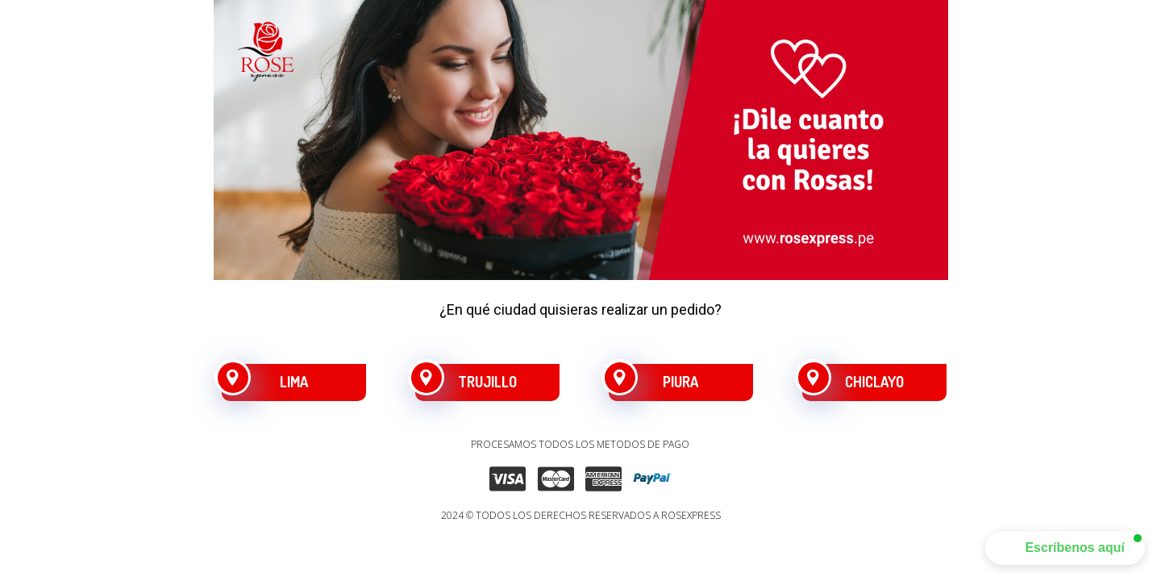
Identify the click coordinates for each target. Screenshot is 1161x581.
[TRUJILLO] (487, 382)
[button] (1065, 548)
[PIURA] (681, 382)
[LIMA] (294, 382)
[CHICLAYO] (874, 382)
